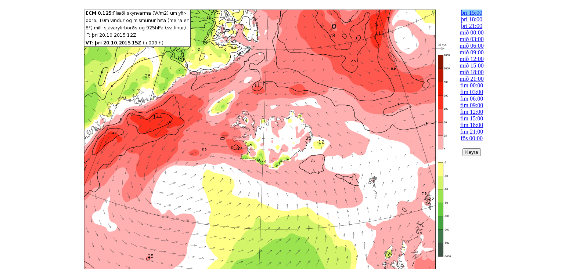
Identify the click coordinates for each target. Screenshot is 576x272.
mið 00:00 (471, 32)
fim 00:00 (471, 85)
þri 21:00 (471, 26)
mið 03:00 (471, 39)
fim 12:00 (471, 112)
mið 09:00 (471, 52)
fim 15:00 (471, 118)
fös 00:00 (472, 138)
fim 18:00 (471, 125)
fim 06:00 (471, 98)
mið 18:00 (471, 72)
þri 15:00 (471, 13)
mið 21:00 (471, 79)
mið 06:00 (471, 46)
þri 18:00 (471, 19)
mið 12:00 (471, 59)
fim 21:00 (471, 131)
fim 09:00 (471, 105)
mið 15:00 (471, 65)
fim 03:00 (471, 92)
